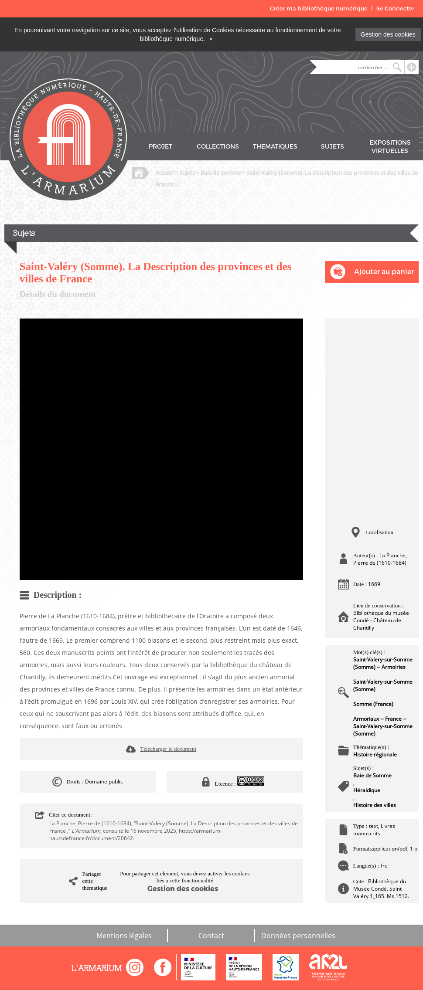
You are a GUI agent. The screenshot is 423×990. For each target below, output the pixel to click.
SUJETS (332, 146)
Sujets (187, 172)
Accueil (165, 172)
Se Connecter (395, 8)
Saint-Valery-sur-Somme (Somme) (383, 685)
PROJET (160, 146)
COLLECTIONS (218, 146)
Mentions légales (124, 935)
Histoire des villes (374, 805)
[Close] (211, 38)
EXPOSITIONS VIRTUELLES (390, 147)
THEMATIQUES (275, 146)
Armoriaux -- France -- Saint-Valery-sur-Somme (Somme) (383, 726)
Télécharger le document (168, 749)
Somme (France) (373, 704)
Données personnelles (298, 935)
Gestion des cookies (388, 34)
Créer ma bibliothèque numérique (319, 8)
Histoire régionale (375, 754)
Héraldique (366, 790)
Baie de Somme (221, 172)
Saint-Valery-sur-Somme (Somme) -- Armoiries (383, 663)
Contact (211, 935)
